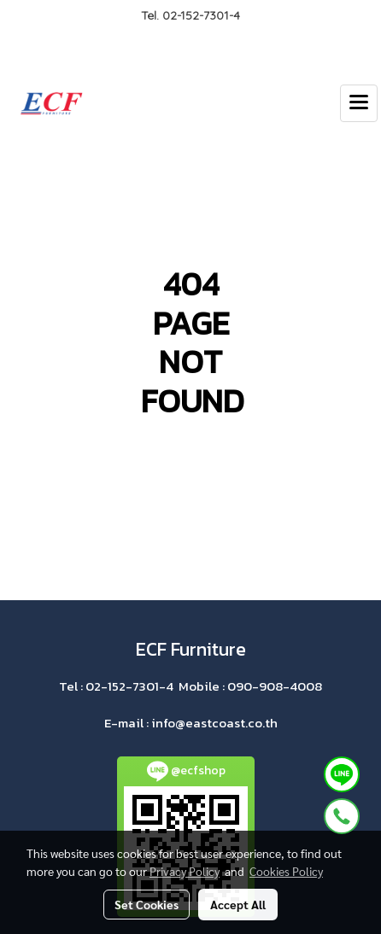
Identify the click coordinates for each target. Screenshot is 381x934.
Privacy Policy (184, 871)
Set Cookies (146, 904)
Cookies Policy (286, 871)
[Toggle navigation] (359, 103)
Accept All (238, 904)
